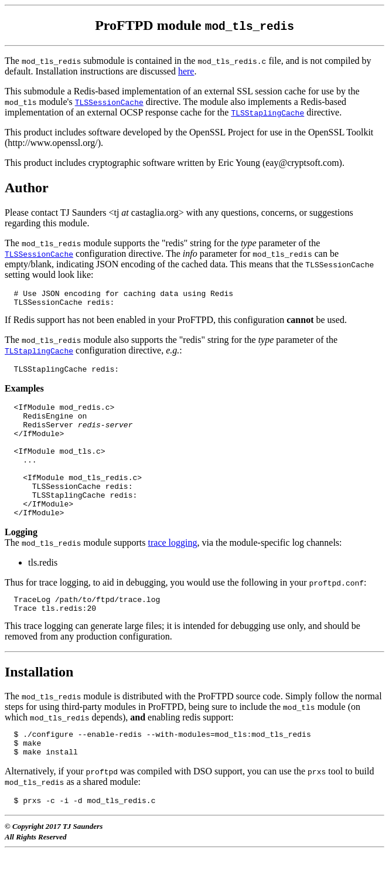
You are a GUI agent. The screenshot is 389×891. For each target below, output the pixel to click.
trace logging (172, 571)
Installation (39, 703)
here (186, 71)
